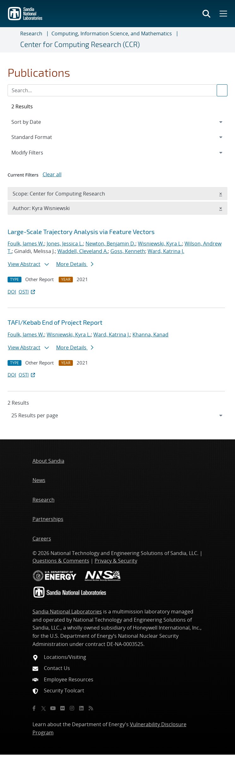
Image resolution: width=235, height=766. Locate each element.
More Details (74, 264)
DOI (12, 291)
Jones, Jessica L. (65, 243)
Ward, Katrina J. (166, 251)
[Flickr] (62, 708)
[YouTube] (53, 708)
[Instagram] (72, 708)
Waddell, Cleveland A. (82, 251)
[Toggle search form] (206, 14)
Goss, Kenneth (127, 251)
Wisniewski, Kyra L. (160, 243)
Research (31, 33)
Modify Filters (35, 152)
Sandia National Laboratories (67, 611)
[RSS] (91, 708)
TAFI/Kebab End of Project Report (55, 322)
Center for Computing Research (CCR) (80, 44)
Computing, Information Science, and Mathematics (111, 33)
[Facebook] (34, 708)
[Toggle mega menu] (222, 14)
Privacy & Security (116, 560)
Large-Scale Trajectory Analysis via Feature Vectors (81, 231)
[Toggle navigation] (12, 39)
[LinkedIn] (81, 708)
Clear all (52, 174)
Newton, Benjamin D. (110, 243)
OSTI (27, 291)
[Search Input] (117, 90)
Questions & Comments (60, 560)
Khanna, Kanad (150, 334)
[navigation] (117, 415)
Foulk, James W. (26, 243)
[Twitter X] (43, 708)
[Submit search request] (222, 90)
